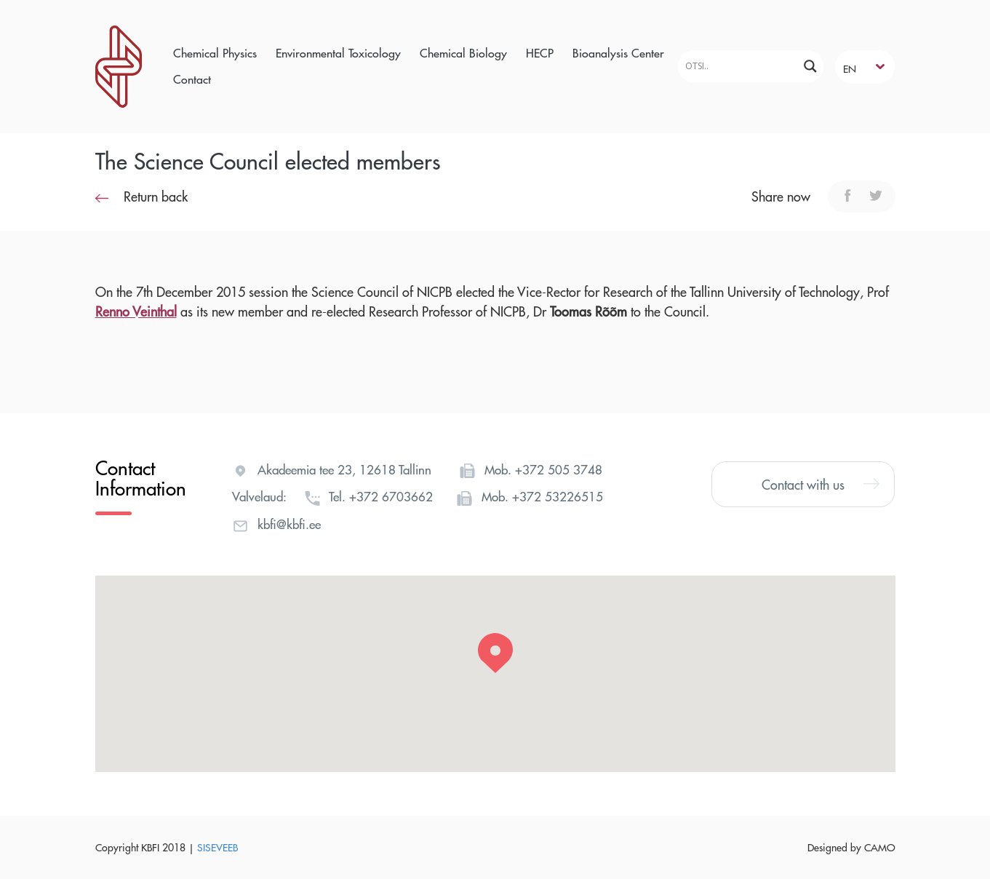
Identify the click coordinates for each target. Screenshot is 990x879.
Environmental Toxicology (338, 52)
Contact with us (820, 484)
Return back (141, 196)
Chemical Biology (463, 52)
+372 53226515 (557, 496)
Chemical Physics (215, 52)
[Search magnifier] (810, 66)
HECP (540, 52)
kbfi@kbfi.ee (289, 524)
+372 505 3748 (558, 469)
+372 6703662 (391, 496)
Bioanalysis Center (618, 52)
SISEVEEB (217, 847)
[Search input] (739, 65)
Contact (192, 79)
